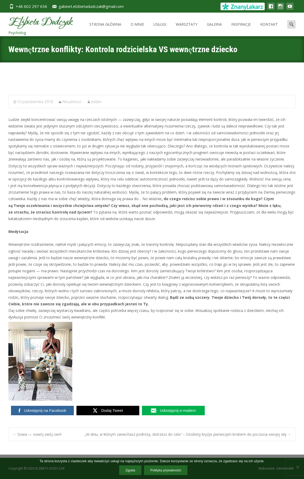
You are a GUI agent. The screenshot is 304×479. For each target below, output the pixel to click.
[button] (152, 361)
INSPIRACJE (241, 29)
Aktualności (71, 101)
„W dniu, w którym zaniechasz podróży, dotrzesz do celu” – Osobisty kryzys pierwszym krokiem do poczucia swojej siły (188, 434)
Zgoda (130, 470)
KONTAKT (269, 29)
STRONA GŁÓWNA (105, 29)
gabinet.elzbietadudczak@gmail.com (91, 6)
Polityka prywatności (165, 470)
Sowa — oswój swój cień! (37, 434)
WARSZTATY (187, 29)
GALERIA (214, 29)
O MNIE (137, 29)
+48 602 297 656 (31, 6)
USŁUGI (159, 29)
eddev (96, 101)
